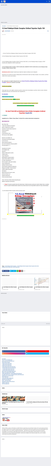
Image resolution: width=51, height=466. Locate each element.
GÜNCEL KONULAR (5, 382)
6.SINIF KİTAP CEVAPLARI (6, 363)
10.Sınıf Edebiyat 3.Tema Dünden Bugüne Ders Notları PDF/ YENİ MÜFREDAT (13, 403)
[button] (2, 1)
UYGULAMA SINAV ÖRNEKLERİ (7, 378)
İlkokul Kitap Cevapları (6, 362)
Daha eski (48, 323)
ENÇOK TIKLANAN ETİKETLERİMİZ (8, 372)
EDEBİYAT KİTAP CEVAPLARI (7, 267)
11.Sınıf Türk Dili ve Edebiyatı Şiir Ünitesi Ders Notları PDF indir (37, 402)
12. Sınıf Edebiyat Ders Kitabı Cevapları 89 (25, 287)
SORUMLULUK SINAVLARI (6, 379)
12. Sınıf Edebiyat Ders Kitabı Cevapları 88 (41, 287)
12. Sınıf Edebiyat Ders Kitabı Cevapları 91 (9, 287)
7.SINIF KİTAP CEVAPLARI (6, 364)
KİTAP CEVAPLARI (16, 267)
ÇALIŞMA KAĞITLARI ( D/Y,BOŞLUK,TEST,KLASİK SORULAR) (13, 374)
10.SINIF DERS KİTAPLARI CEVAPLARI (9, 367)
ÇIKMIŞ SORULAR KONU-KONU (7, 375)
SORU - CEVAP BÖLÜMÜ (6, 380)
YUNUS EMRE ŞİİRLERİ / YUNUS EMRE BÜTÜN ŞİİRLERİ (12, 373)
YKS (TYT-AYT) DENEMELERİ (7, 359)
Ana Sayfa (4, 358)
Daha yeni (3, 323)
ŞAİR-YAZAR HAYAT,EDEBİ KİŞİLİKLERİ (9, 371)
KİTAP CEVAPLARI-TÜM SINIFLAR (8, 361)
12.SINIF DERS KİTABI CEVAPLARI (8, 370)
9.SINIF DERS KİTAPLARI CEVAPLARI (8, 366)
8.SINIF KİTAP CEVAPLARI (6, 365)
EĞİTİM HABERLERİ (5, 383)
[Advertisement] (25, 234)
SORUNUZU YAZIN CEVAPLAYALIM (8, 381)
